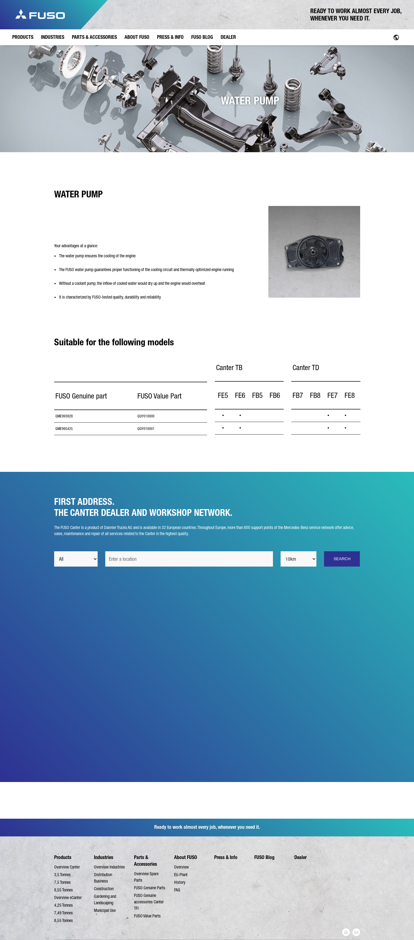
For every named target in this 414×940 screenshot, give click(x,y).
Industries (103, 857)
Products (62, 857)
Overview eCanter (68, 897)
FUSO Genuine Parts (149, 887)
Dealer (300, 857)
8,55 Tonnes (63, 889)
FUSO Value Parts (147, 915)
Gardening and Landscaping (105, 899)
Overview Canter (67, 867)
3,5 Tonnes (62, 874)
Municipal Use (105, 910)
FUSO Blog (264, 857)
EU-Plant (181, 874)
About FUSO (185, 857)
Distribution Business (103, 877)
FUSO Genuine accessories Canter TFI (149, 902)
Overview (181, 867)
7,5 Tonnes (62, 882)
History (179, 882)
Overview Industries (109, 867)
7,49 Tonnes (63, 912)
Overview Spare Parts (146, 877)
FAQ (177, 889)
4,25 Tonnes (63, 905)
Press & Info (225, 857)
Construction (104, 888)
